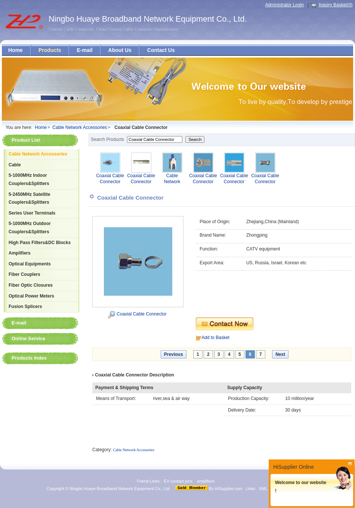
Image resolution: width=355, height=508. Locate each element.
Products (49, 50)
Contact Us (161, 50)
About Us (120, 50)
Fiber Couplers (24, 274)
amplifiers (206, 481)
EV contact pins (178, 481)
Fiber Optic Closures (31, 285)
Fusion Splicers (25, 306)
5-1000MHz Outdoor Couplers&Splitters (30, 227)
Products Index (29, 358)
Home (15, 50)
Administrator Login (284, 4)
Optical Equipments (30, 264)
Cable (15, 164)
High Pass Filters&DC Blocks (40, 242)
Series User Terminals (32, 213)
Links (251, 488)
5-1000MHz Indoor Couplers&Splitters (29, 179)
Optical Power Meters (31, 296)
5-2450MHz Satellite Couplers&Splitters (29, 198)
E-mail (85, 50)
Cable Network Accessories (79, 127)
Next (280, 354)
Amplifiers (20, 253)
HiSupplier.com (229, 488)
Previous (173, 354)
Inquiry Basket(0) (336, 4)
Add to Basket (215, 337)
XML (263, 488)
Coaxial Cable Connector (141, 314)
